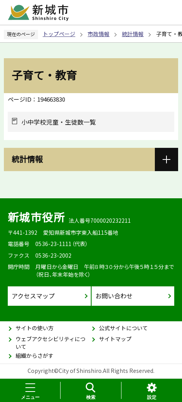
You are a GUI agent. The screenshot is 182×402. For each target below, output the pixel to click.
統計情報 (133, 34)
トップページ (59, 34)
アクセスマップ (33, 295)
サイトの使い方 (35, 328)
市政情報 (98, 34)
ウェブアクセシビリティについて (50, 342)
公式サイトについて (123, 328)
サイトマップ (115, 339)
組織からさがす (35, 355)
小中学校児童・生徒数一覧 (58, 122)
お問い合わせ (114, 295)
